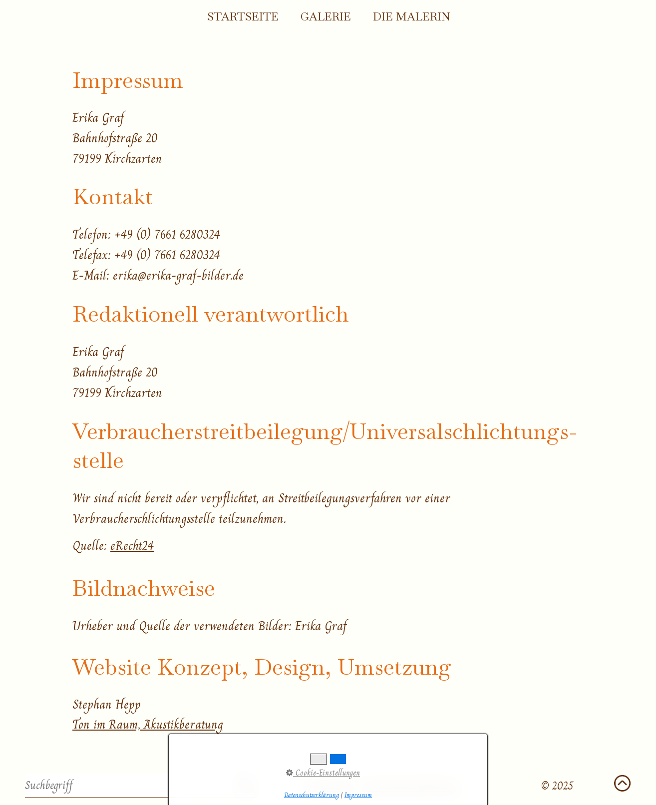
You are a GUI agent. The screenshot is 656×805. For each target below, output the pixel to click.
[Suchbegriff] (141, 786)
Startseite (243, 16)
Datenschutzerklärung (409, 786)
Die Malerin (411, 16)
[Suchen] (246, 786)
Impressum (331, 786)
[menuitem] (242, 17)
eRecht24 (132, 545)
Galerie (326, 16)
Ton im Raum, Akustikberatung (147, 724)
